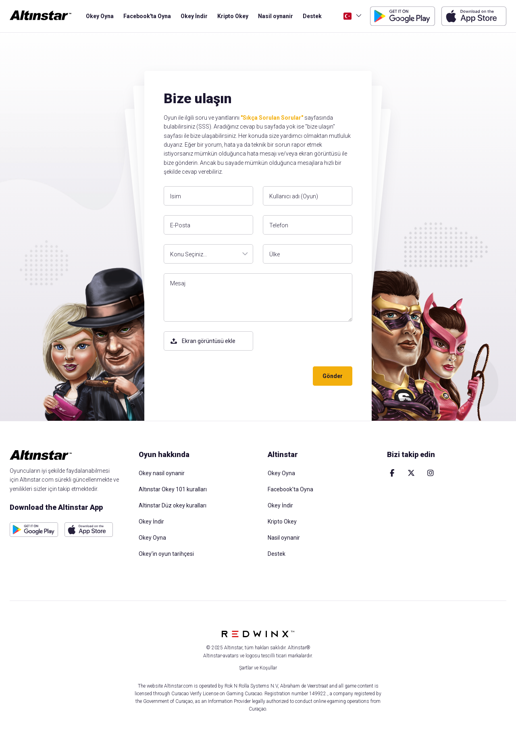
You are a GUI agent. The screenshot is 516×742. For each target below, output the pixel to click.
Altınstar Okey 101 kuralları (173, 489)
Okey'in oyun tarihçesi (166, 554)
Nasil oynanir (275, 16)
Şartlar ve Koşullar (258, 668)
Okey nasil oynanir (162, 473)
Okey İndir (194, 16)
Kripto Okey (232, 16)
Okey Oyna (100, 16)
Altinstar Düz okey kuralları (172, 505)
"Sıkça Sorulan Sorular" (272, 117)
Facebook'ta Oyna (147, 16)
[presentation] (225, 376)
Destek (312, 16)
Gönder (332, 376)
